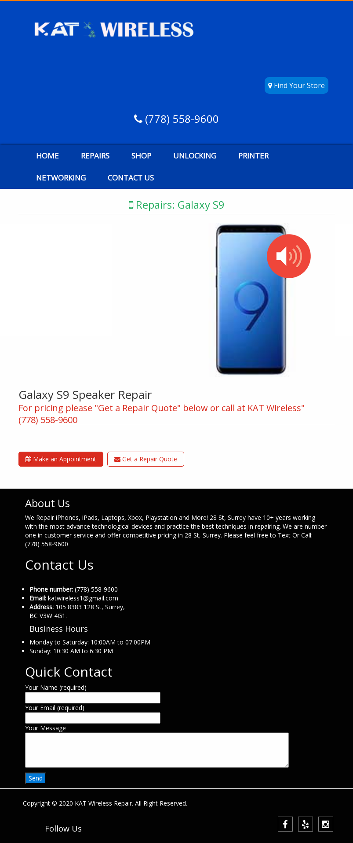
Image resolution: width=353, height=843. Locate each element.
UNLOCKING (194, 156)
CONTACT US (131, 178)
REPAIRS (95, 156)
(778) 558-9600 (180, 118)
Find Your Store (296, 85)
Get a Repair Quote (145, 459)
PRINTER (253, 156)
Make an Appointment (60, 459)
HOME (47, 156)
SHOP (141, 156)
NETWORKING (61, 178)
